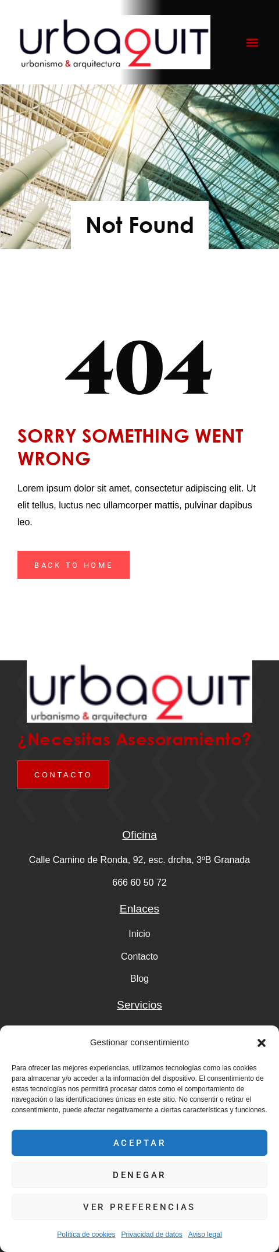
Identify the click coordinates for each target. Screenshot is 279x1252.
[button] (261, 1043)
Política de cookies (86, 1234)
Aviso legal (205, 1234)
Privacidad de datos (151, 1234)
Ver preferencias (139, 1207)
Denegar (139, 1175)
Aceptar (139, 1143)
